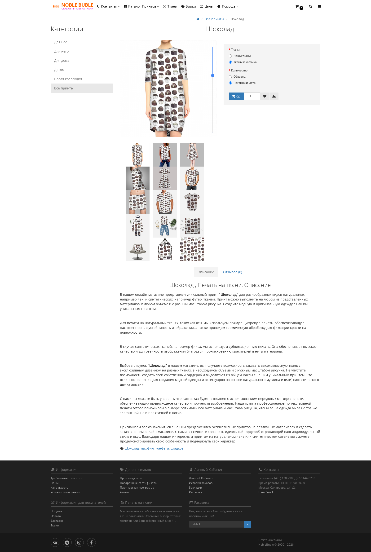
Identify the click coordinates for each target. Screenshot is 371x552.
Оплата (56, 516)
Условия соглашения (65, 492)
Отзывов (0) (232, 272)
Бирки (188, 6)
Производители (131, 478)
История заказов (200, 483)
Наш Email (265, 492)
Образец (237, 77)
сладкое (177, 448)
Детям (59, 69)
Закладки (195, 488)
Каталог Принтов (141, 6)
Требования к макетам (67, 478)
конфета (162, 448)
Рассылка (195, 492)
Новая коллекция (68, 79)
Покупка (56, 511)
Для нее (60, 42)
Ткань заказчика (243, 62)
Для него (61, 51)
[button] (299, 6)
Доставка (57, 521)
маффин (147, 448)
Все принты (64, 88)
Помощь (227, 6)
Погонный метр (242, 83)
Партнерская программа (137, 488)
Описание (206, 272)
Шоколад (131, 448)
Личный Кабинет (201, 478)
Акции (124, 492)
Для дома (61, 60)
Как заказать (59, 488)
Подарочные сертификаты (138, 483)
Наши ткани (240, 56)
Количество (239, 70)
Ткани (169, 6)
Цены (206, 6)
